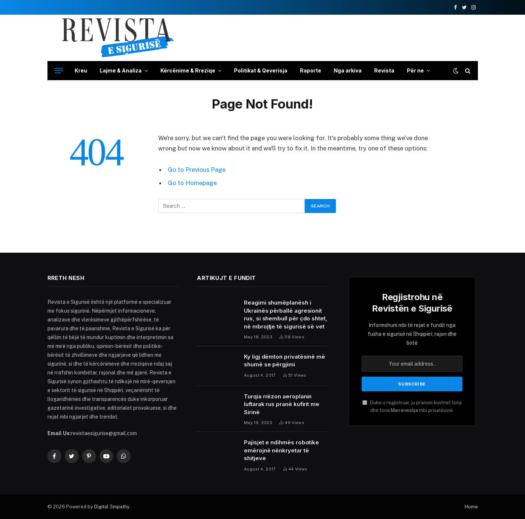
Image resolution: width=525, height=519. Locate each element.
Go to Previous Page (197, 169)
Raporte (310, 70)
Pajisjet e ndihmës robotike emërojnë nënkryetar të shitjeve (281, 450)
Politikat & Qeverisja (260, 70)
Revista (384, 70)
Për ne (415, 70)
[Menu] (59, 71)
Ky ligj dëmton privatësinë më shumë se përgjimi (284, 360)
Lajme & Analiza (121, 70)
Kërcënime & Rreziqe (187, 70)
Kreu (81, 70)
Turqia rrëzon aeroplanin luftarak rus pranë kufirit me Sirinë (281, 404)
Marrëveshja (404, 410)
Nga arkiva (348, 70)
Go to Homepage (192, 182)
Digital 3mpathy (111, 506)
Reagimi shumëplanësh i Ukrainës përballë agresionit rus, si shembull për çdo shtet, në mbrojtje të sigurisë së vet (285, 314)
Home (471, 506)
